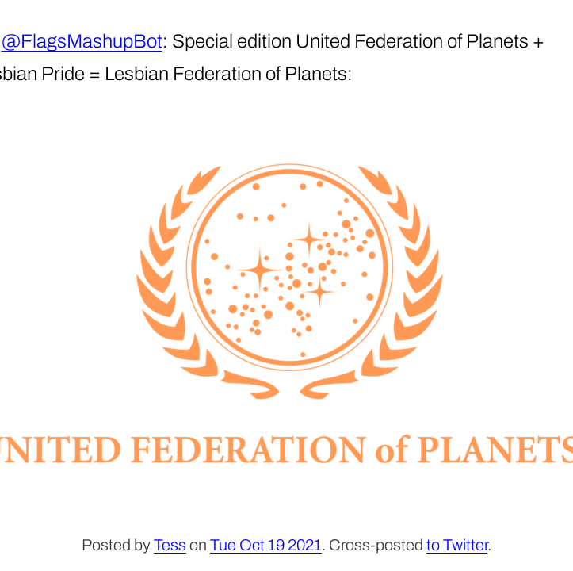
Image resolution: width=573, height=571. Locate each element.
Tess (170, 545)
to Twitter (456, 545)
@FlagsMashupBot (82, 41)
